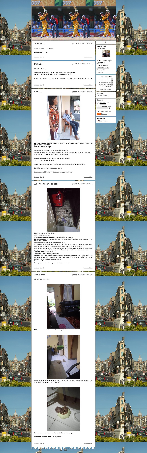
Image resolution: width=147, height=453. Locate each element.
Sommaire (100, 72)
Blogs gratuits (102, 121)
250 (89, 448)
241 (57, 448)
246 (75, 448)
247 (79, 448)
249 (86, 448)
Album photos (101, 70)
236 (39, 448)
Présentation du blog (103, 68)
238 (46, 448)
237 (42, 448)
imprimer (36, 57)
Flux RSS (102, 114)
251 (93, 448)
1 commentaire (88, 57)
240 (53, 448)
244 (106, 42)
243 (64, 448)
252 (61, 450)
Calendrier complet (105, 89)
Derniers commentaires (104, 111)
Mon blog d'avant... (102, 96)
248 (82, 448)
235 (35, 448)
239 (50, 448)
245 (71, 448)
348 (65, 450)
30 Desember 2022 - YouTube (43, 48)
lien (41, 57)
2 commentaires (88, 84)
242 (61, 448)
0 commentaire (88, 443)
